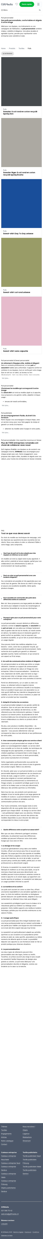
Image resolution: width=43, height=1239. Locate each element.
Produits (12, 48)
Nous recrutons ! (29, 1126)
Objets (25, 1130)
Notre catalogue (7, 1141)
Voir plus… (5, 378)
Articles (4, 1137)
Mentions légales (18, 1232)
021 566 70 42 (6, 1211)
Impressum (28, 1232)
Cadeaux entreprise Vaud (10, 1163)
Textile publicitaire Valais (32, 1166)
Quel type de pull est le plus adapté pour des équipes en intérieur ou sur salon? (18, 554)
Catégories (7, 53)
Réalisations (27, 1137)
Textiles (21, 48)
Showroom (27, 1141)
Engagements (6, 1134)
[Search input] (25, 10)
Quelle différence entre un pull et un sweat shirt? (20, 830)
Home (3, 48)
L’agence (26, 1134)
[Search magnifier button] (40, 10)
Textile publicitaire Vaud (32, 1156)
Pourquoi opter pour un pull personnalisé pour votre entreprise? (21, 618)
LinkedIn (4, 1224)
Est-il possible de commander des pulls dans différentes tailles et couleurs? (18, 598)
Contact (4, 1144)
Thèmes (4, 1126)
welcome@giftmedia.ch (10, 1214)
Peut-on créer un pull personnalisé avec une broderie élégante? (18, 576)
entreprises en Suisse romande (30, 459)
